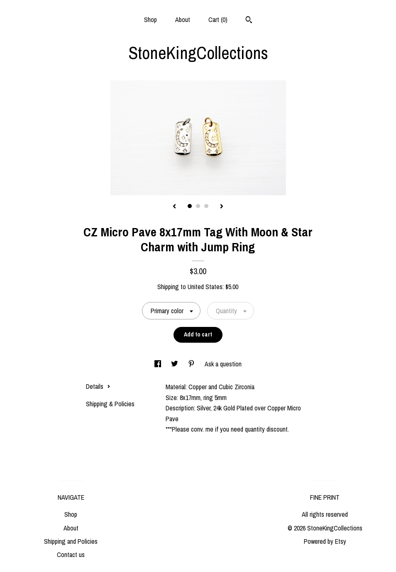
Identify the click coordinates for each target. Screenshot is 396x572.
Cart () (217, 19)
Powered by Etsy (325, 541)
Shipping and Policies (71, 541)
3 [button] (206, 206)
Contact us (71, 554)
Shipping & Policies (110, 403)
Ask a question (223, 363)
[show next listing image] (222, 207)
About (182, 19)
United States (205, 286)
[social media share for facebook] (158, 363)
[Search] (249, 20)
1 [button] (190, 206)
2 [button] (198, 206)
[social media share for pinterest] (192, 363)
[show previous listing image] (174, 207)
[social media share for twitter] (175, 363)
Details (98, 386)
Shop (150, 19)
